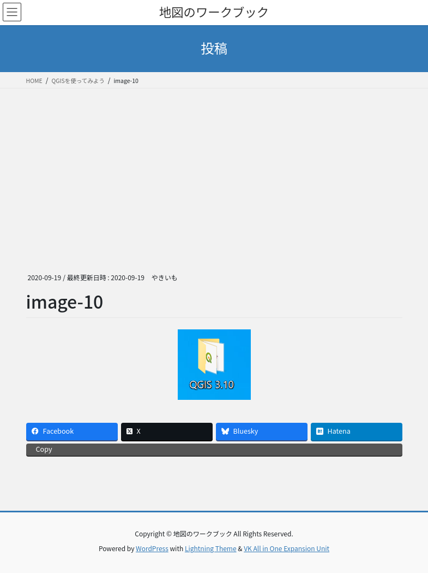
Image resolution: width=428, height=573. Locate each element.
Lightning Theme (211, 548)
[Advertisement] (214, 170)
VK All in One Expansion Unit (286, 548)
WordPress (152, 548)
